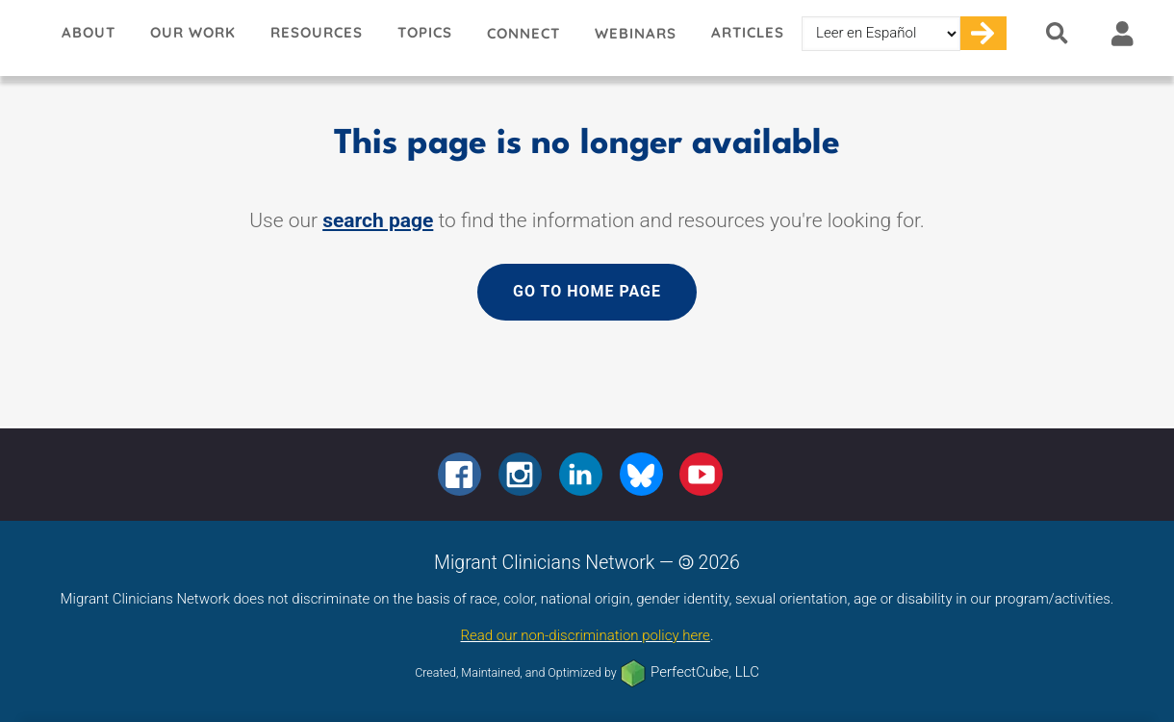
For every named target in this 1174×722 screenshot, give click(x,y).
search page (377, 220)
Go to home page (587, 291)
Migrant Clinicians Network (22, 38)
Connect (523, 33)
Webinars (635, 33)
